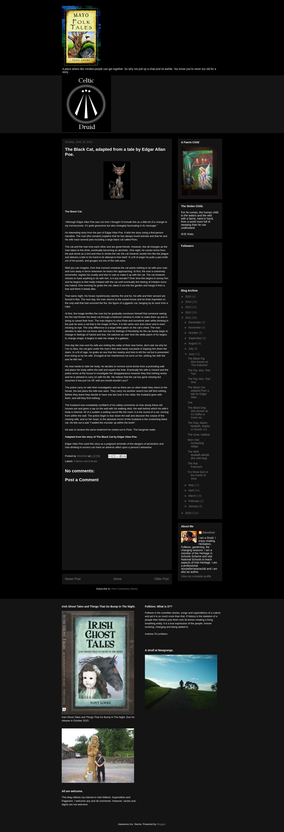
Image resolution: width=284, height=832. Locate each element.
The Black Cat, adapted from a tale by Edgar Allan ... (198, 392)
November (195, 327)
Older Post (161, 579)
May (191, 485)
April (191, 490)
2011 (188, 317)
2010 (188, 513)
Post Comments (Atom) (124, 588)
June (191, 354)
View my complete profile (196, 576)
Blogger (161, 824)
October (193, 332)
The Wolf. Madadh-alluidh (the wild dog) (198, 455)
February (194, 501)
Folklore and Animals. (86, 461)
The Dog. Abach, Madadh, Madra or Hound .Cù (199, 426)
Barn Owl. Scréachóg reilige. (196, 443)
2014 (188, 301)
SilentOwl (209, 532)
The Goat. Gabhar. (199, 434)
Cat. (190, 402)
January (193, 506)
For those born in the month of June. (198, 475)
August (193, 343)
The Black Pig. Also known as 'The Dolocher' (198, 362)
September (195, 338)
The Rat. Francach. (195, 465)
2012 (188, 312)
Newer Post (73, 579)
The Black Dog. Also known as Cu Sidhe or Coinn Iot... (198, 412)
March (192, 495)
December (195, 322)
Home (118, 579)
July (191, 348)
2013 (188, 307)
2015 (188, 296)
